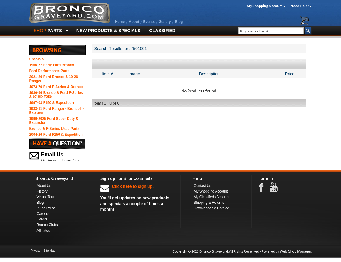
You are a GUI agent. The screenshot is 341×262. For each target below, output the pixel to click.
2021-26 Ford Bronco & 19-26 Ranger (53, 79)
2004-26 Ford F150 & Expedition (56, 134)
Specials (36, 59)
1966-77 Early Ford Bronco (51, 65)
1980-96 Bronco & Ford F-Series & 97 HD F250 (56, 95)
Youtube (277, 187)
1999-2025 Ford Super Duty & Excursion (54, 121)
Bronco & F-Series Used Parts (54, 129)
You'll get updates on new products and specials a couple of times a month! (137, 198)
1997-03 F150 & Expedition (51, 103)
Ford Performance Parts (49, 71)
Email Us (52, 154)
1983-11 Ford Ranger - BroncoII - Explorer (56, 111)
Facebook (264, 187)
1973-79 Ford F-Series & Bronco (56, 87)
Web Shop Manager (295, 251)
